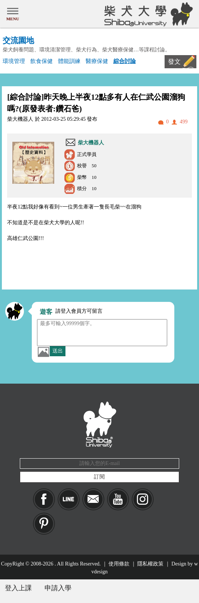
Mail (93, 499)
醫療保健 (97, 61)
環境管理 (14, 61)
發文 (174, 61)
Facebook (44, 499)
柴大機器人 (91, 143)
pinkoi (44, 523)
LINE (68, 499)
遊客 (46, 311)
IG (142, 499)
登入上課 (18, 588)
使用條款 (118, 564)
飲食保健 (41, 61)
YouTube (118, 499)
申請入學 (58, 588)
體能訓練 (69, 61)
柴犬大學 (147, 14)
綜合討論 (124, 61)
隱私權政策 (150, 564)
